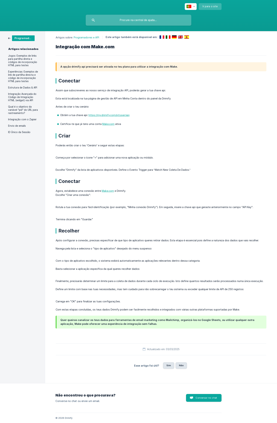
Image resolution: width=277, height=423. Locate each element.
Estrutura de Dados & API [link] (22, 87)
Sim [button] (168, 365)
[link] (21, 38)
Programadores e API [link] (86, 37)
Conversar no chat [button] (206, 397)
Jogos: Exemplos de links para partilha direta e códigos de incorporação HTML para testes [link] (22, 60)
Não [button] (181, 365)
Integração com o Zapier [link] (22, 119)
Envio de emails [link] (17, 125)
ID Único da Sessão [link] (19, 132)
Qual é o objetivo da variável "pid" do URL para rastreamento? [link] (23, 109)
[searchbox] (138, 20)
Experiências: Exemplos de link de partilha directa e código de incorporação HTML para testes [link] (23, 76)
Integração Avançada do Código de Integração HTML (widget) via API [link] (22, 97)
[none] (191, 6)
